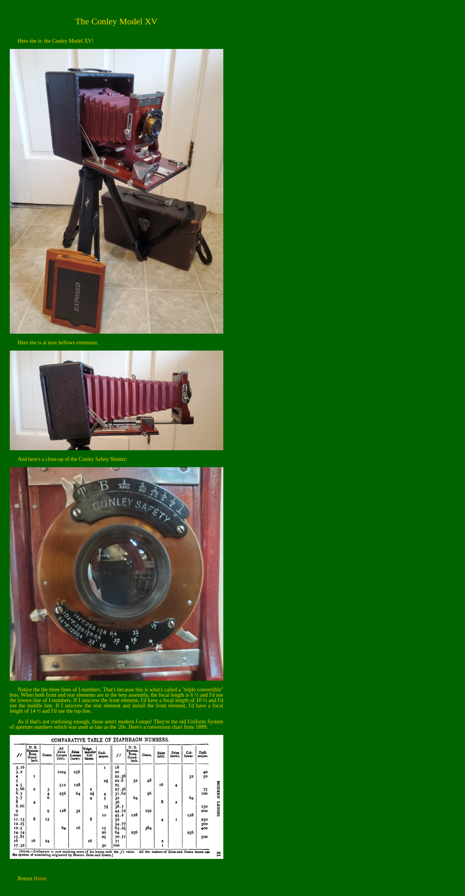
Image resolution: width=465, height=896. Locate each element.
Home (40, 878)
